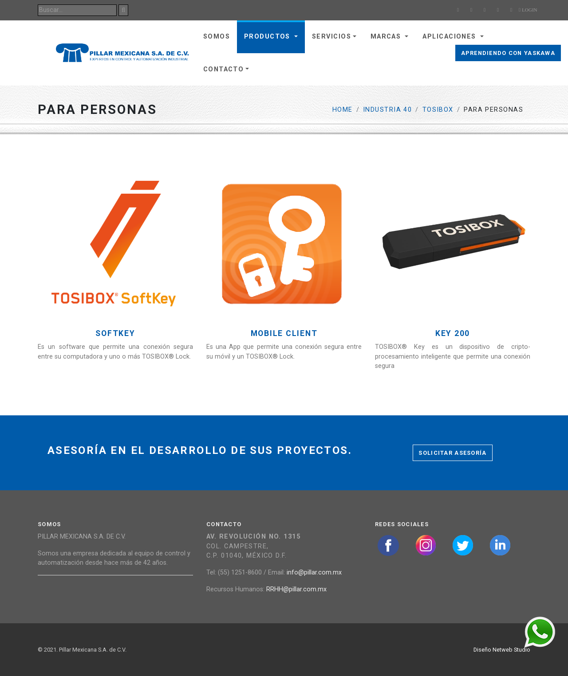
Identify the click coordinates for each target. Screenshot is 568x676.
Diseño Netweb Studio (501, 649)
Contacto (223, 69)
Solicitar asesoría (452, 452)
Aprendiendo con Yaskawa (508, 53)
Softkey (115, 333)
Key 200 (452, 333)
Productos (268, 36)
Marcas (387, 36)
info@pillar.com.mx (314, 572)
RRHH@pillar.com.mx (296, 589)
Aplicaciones (450, 36)
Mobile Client (284, 333)
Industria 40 (387, 109)
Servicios (331, 36)
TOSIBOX (438, 109)
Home (342, 109)
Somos (216, 36)
